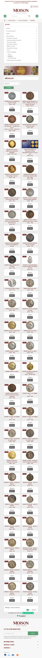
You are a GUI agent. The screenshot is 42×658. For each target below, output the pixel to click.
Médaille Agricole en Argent (30, 330)
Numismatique (10, 36)
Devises (8, 28)
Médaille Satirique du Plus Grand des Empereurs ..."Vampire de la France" (12, 126)
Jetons (9, 54)
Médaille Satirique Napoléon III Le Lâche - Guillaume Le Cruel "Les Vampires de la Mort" (30, 103)
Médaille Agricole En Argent (30, 288)
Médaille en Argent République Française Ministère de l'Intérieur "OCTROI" (30, 266)
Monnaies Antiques (11, 42)
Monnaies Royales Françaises (14, 40)
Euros (8, 50)
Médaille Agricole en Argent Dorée (12, 330)
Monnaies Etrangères (12, 44)
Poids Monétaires (12, 58)
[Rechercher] (21, 16)
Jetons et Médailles (11, 52)
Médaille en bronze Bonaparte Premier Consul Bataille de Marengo (12, 245)
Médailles (10, 56)
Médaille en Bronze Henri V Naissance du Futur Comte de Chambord (12, 395)
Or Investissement (10, 31)
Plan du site (6, 652)
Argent (8, 33)
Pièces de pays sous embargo (14, 60)
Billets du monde (11, 46)
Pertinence (7, 83)
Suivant (34, 609)
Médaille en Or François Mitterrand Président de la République (12, 151)
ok (33, 633)
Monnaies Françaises (12, 38)
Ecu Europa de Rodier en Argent (12, 288)
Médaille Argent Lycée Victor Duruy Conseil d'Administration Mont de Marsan (12, 221)
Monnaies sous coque (12, 48)
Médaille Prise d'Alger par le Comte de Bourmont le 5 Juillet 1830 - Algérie (30, 176)
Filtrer (9, 87)
